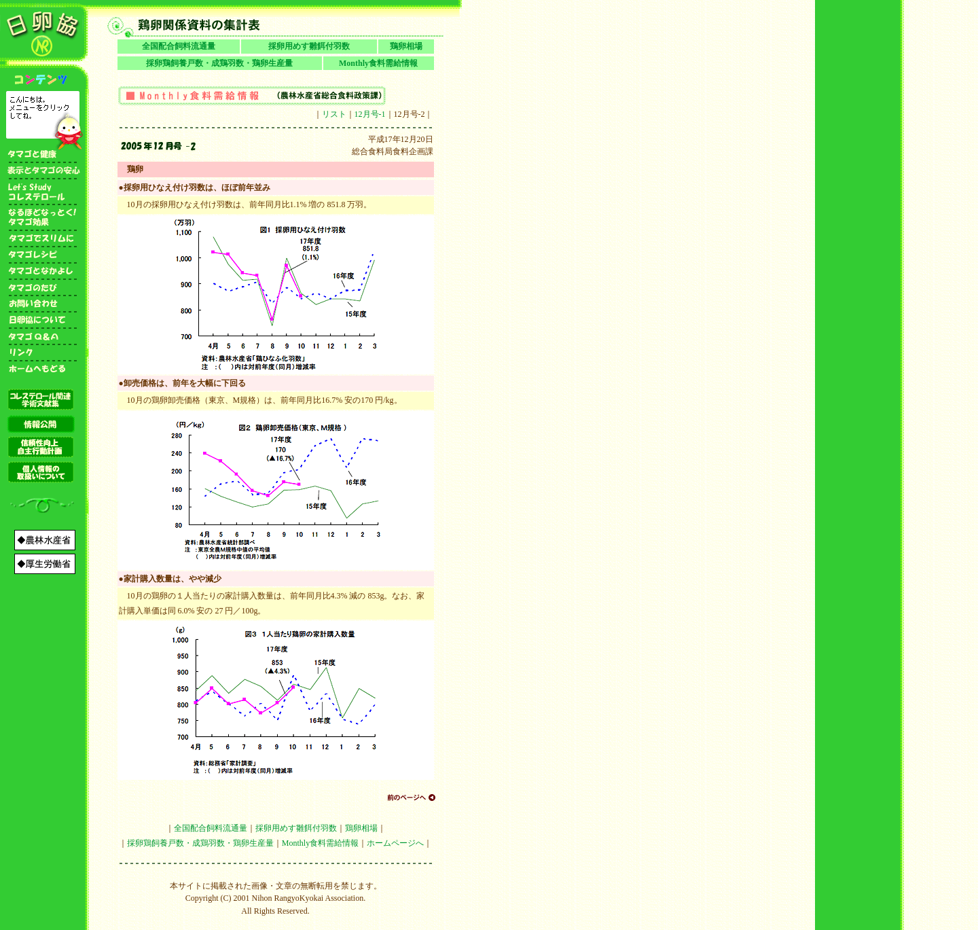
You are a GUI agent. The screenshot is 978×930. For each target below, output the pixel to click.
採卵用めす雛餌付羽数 (309, 46)
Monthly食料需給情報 (378, 63)
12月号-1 (370, 114)
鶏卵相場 (406, 46)
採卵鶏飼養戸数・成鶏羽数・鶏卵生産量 (219, 63)
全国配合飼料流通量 (178, 46)
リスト (334, 114)
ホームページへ (395, 843)
